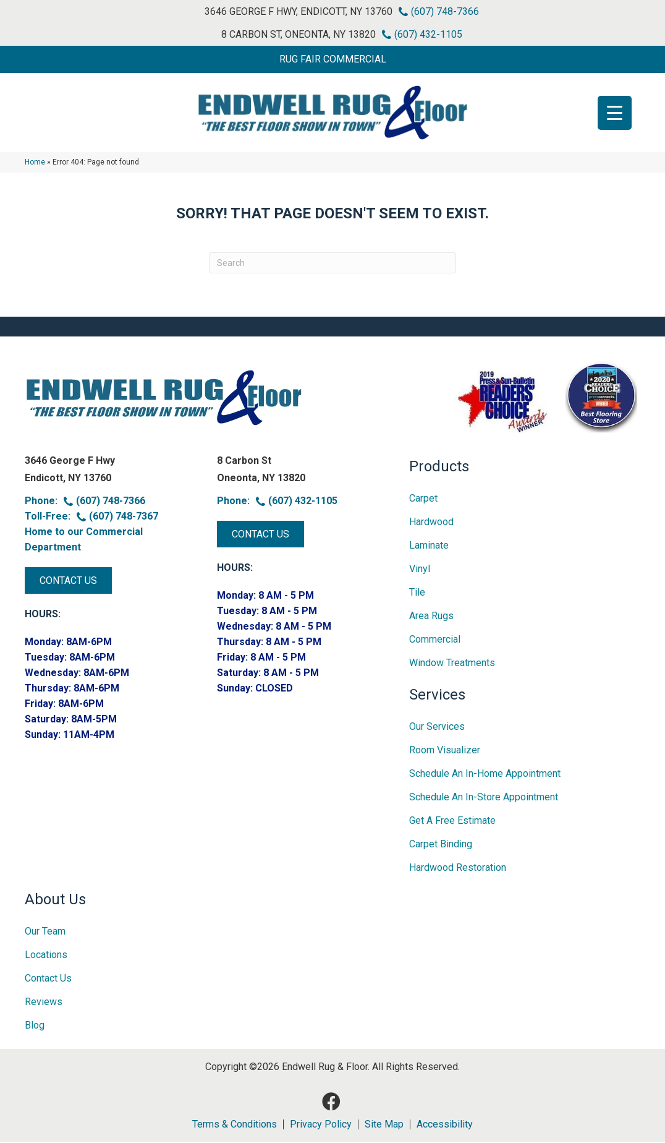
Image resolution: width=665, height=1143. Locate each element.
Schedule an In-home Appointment (485, 775)
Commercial (434, 640)
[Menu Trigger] (615, 113)
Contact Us (48, 979)
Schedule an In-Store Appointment (483, 798)
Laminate (429, 546)
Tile (417, 593)
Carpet (423, 499)
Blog (34, 1026)
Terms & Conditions (234, 1126)
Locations (46, 956)
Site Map (384, 1126)
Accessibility (445, 1126)
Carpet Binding (440, 845)
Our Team (45, 932)
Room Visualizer (444, 751)
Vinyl (419, 570)
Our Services (437, 728)
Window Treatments (452, 664)
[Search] (332, 264)
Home (35, 163)
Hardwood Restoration (457, 869)
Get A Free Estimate (452, 822)
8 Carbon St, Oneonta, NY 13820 (298, 34)
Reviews (43, 1003)
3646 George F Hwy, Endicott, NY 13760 (298, 11)
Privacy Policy (321, 1126)
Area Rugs (431, 617)
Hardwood (431, 523)
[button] (332, 59)
